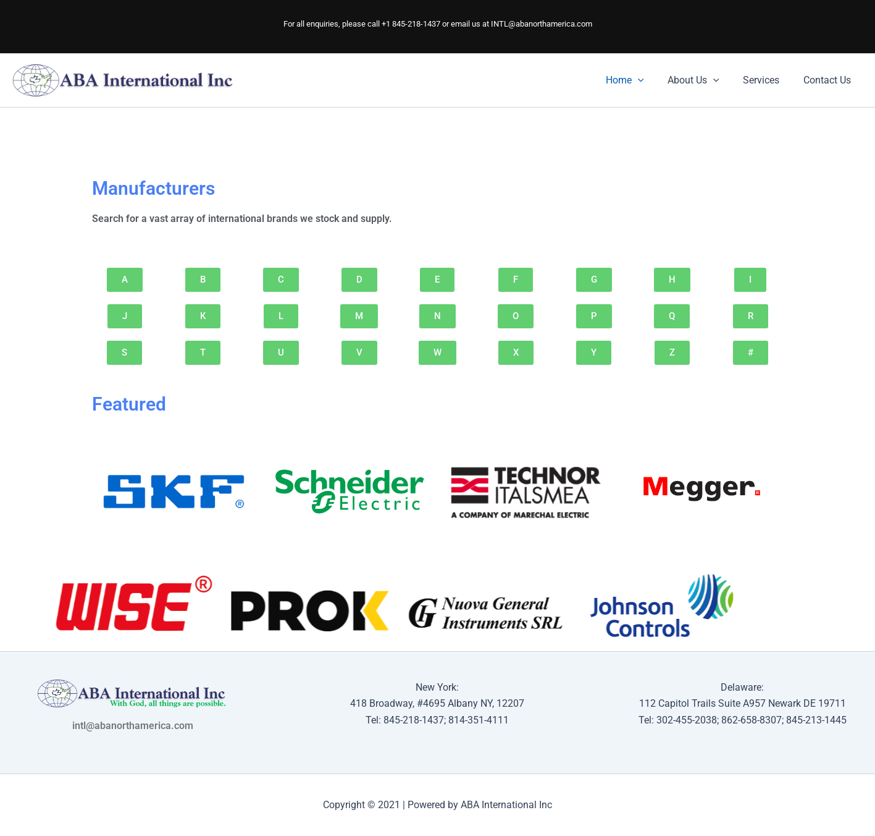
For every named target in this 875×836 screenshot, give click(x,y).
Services (767, 80)
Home (639, 80)
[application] (652, 80)
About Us (703, 80)
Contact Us (829, 80)
